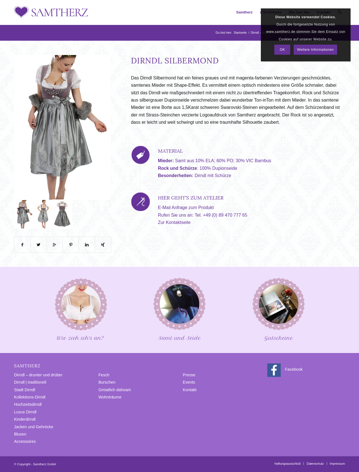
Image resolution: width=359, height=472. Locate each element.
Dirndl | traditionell (30, 382)
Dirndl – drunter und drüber (38, 375)
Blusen (20, 434)
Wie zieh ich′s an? (80, 309)
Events (189, 382)
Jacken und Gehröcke (33, 427)
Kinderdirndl (25, 419)
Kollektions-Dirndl (29, 397)
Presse (189, 375)
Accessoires (25, 441)
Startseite (240, 32)
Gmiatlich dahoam (114, 390)
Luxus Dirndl (25, 412)
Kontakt (190, 390)
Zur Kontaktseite (174, 222)
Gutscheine (278, 309)
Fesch (103, 375)
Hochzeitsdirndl (28, 404)
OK (282, 50)
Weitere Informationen (315, 50)
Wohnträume (109, 397)
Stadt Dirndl (24, 390)
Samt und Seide (179, 309)
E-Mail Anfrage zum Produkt (186, 207)
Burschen (107, 382)
